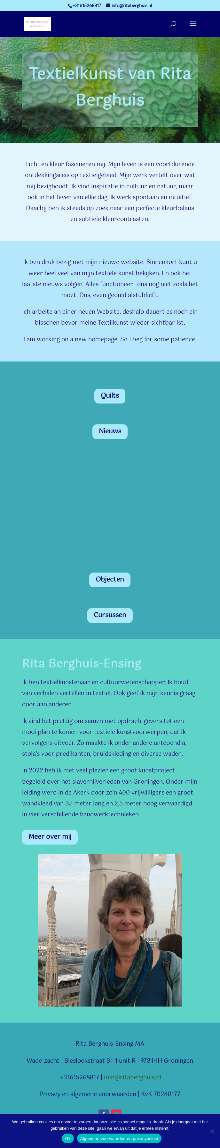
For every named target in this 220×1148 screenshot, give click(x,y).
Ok (67, 1138)
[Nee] (212, 1131)
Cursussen (110, 615)
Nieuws (110, 431)
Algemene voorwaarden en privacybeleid (119, 1138)
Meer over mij (49, 837)
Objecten (110, 579)
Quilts (110, 396)
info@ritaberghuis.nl (132, 1078)
